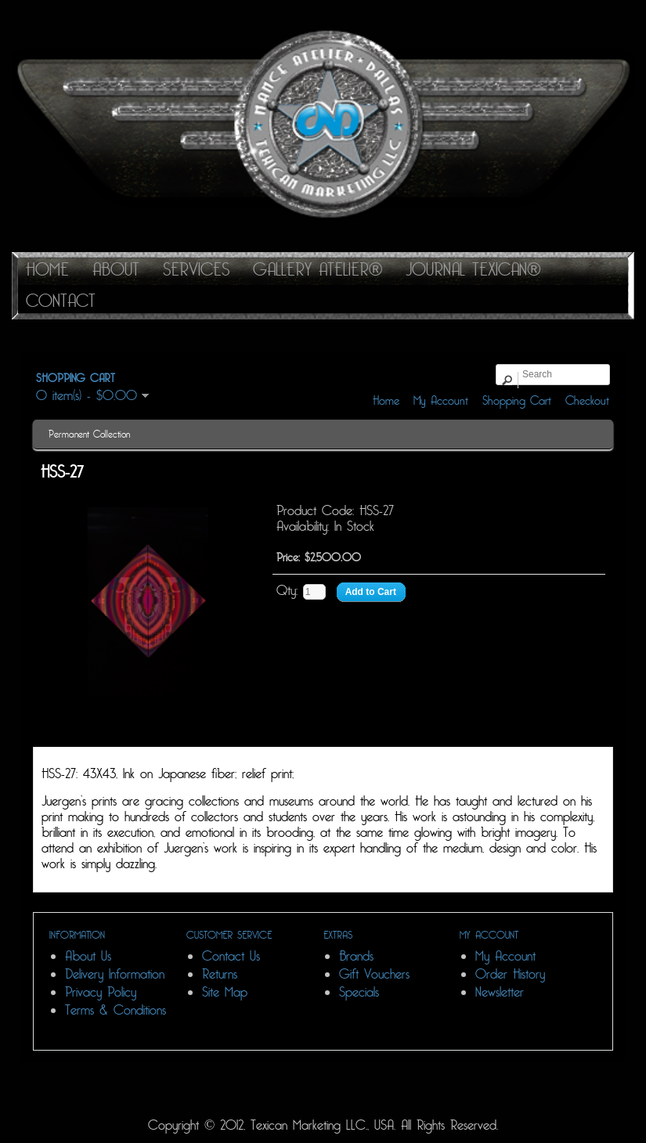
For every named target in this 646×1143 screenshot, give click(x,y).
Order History (510, 974)
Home (386, 401)
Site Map (224, 992)
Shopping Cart (516, 401)
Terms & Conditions (115, 1010)
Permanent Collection (89, 434)
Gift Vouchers (374, 974)
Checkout (587, 401)
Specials (359, 992)
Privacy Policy (100, 992)
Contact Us (231, 956)
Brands (356, 956)
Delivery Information (114, 974)
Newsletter (499, 992)
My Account (440, 401)
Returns (219, 974)
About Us (88, 956)
